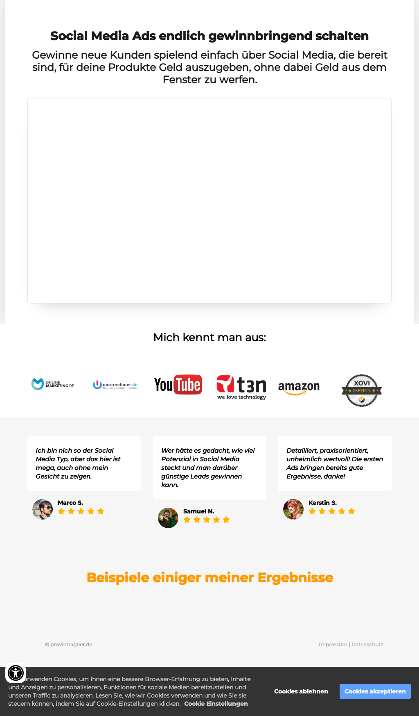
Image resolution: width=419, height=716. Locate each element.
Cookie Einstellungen (216, 703)
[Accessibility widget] (15, 673)
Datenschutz (367, 644)
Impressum (334, 644)
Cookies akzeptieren (375, 691)
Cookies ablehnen (301, 691)
